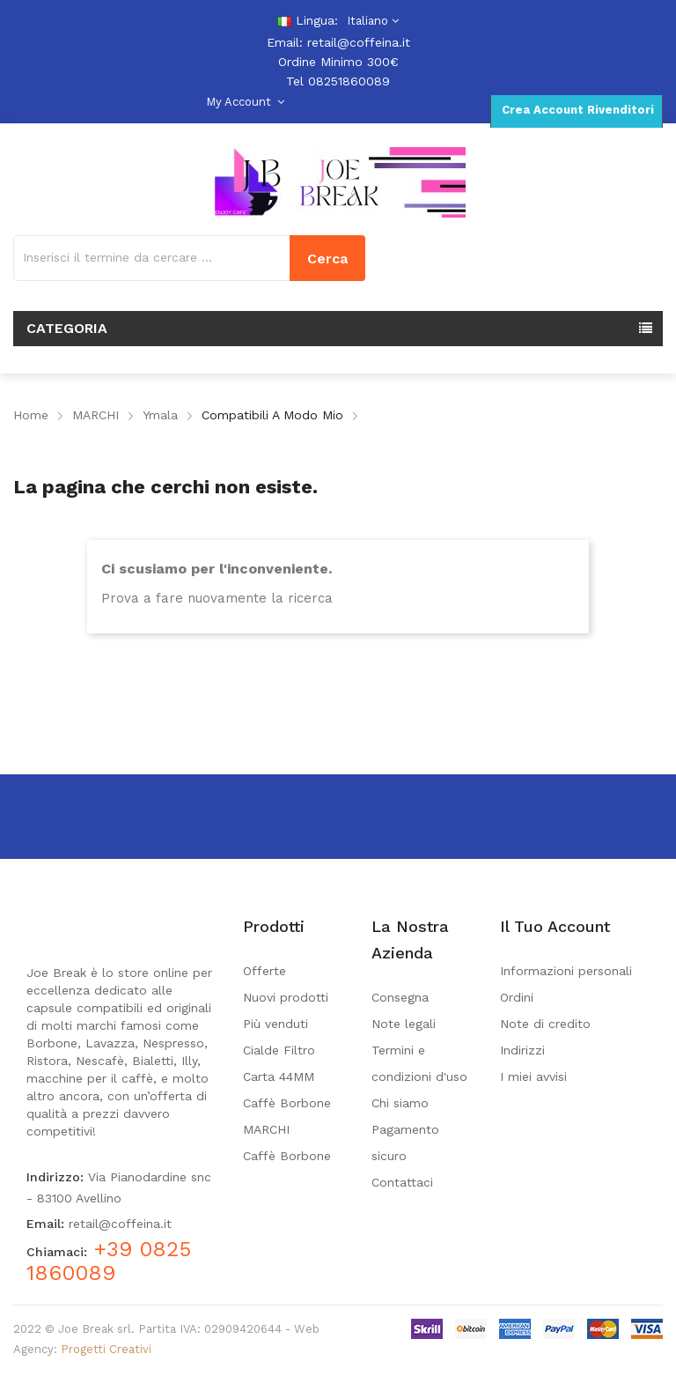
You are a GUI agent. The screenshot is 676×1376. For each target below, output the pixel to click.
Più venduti (275, 1024)
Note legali (403, 1024)
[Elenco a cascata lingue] (370, 20)
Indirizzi (522, 1050)
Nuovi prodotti (285, 997)
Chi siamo (400, 1103)
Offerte (264, 971)
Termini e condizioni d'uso (419, 1063)
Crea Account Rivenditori (576, 109)
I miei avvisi (533, 1076)
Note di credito (545, 1024)
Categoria (66, 328)
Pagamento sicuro (405, 1142)
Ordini (516, 997)
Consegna (400, 997)
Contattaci (402, 1182)
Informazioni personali (566, 971)
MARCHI (266, 1129)
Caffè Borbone (287, 1156)
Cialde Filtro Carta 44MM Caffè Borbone (287, 1076)
